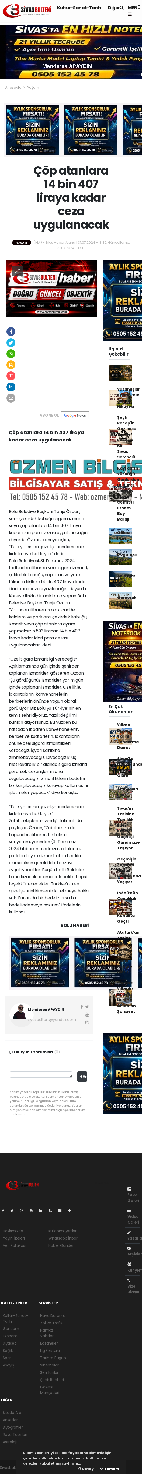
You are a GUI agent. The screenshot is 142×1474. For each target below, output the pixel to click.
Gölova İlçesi (124, 535)
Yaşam (33, 87)
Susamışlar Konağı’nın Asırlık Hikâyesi (128, 398)
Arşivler (134, 1252)
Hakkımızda (13, 1231)
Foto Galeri (133, 1195)
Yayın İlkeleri (14, 1238)
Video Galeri (133, 1217)
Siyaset (9, 1343)
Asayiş (8, 1365)
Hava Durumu (52, 1315)
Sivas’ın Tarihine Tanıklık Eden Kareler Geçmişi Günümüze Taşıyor (128, 828)
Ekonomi (10, 1336)
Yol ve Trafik (51, 1323)
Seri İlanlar (49, 1372)
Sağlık (8, 1350)
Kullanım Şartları (62, 1231)
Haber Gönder (61, 1245)
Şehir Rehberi (52, 1379)
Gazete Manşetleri (49, 1389)
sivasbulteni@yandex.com (52, 1019)
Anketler (10, 1420)
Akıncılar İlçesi (126, 578)
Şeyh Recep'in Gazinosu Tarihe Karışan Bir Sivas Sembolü (126, 437)
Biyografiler (13, 1427)
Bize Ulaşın (133, 1287)
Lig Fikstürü (50, 1350)
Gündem (11, 1328)
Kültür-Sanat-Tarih (79, 8)
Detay (86, 1468)
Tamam (109, 1468)
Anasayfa (13, 87)
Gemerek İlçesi (127, 600)
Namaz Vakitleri (47, 1333)
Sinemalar (49, 1365)
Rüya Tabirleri (15, 1434)
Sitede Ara (12, 1412)
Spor (7, 1358)
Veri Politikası (14, 1245)
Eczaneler (49, 1343)
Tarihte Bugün (53, 1358)
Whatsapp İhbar (62, 1238)
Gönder (83, 1076)
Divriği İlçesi (123, 372)
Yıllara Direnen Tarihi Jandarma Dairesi (127, 736)
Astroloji (10, 1442)
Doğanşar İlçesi (127, 557)
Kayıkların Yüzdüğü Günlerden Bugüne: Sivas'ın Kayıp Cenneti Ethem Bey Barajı (128, 493)
